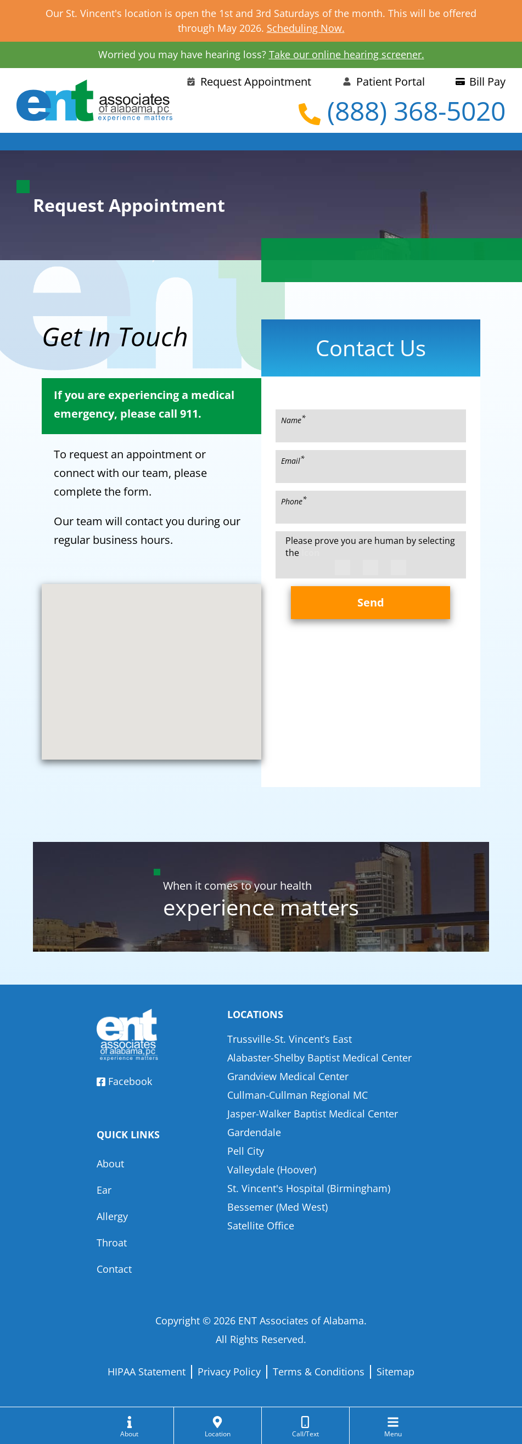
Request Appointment (248, 81)
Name (293, 419)
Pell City (245, 1151)
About (110, 1163)
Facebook (124, 1081)
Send (370, 602)
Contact (114, 1269)
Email (293, 459)
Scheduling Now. (306, 28)
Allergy (112, 1216)
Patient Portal (383, 81)
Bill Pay (481, 81)
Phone (294, 500)
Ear (104, 1189)
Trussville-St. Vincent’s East (289, 1039)
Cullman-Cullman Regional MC (297, 1095)
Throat (112, 1242)
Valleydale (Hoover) (271, 1169)
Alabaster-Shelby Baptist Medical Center (319, 1057)
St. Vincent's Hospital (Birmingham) (308, 1188)
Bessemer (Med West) (277, 1206)
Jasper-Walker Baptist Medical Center (312, 1113)
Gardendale (254, 1132)
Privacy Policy (229, 1371)
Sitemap (395, 1371)
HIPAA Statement (147, 1371)
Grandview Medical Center (288, 1076)
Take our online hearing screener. (346, 54)
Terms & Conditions (318, 1371)
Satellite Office (260, 1225)
